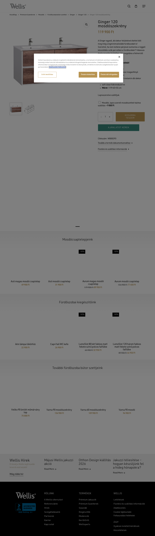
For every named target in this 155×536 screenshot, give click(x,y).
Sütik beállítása (47, 74)
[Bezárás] (119, 57)
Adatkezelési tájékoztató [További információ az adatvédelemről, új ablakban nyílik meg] (57, 67)
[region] (78, 68)
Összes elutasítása (88, 74)
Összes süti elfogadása (109, 74)
